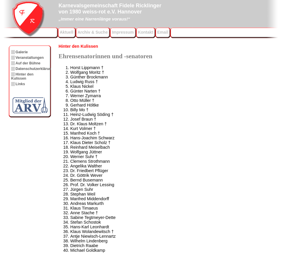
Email (162, 32)
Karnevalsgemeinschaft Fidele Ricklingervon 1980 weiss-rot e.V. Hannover (110, 11)
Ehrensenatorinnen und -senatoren (106, 56)
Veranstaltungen (30, 58)
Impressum (123, 32)
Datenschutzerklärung (35, 69)
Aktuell (66, 32)
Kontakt (145, 32)
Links (20, 84)
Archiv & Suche (93, 32)
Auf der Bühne (28, 63)
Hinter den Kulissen (78, 46)
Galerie (22, 52)
